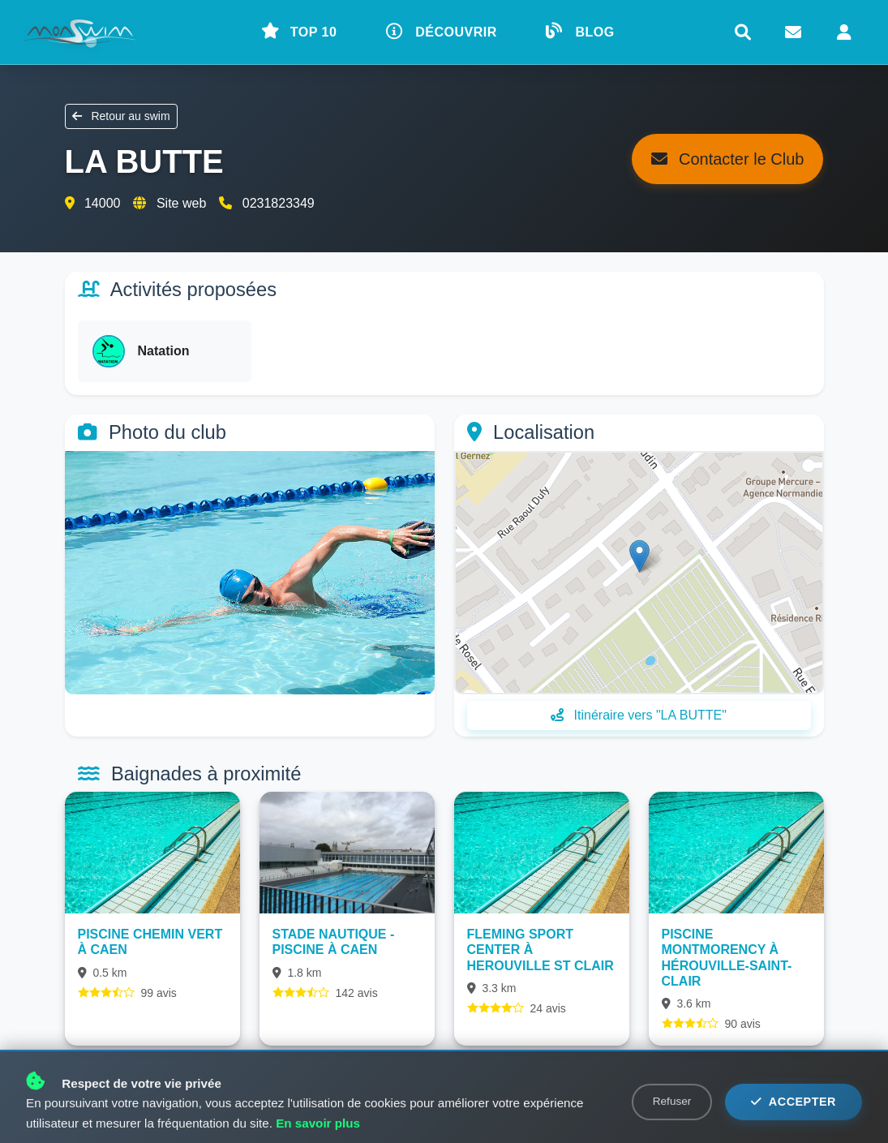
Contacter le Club (727, 159)
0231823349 (278, 203)
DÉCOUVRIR (441, 31)
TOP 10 (299, 31)
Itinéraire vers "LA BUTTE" (639, 715)
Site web (181, 203)
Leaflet (804, 685)
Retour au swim (121, 116)
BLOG (580, 31)
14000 (102, 203)
